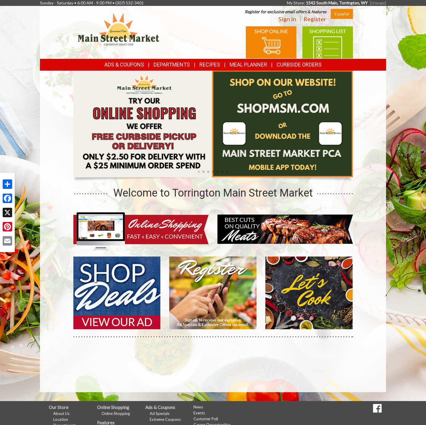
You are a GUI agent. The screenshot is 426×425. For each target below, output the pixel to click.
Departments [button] (172, 64)
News (198, 407)
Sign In (287, 18)
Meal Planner (248, 64)
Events (199, 413)
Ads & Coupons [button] (124, 64)
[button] (199, 172)
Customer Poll (205, 418)
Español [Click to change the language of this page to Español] (342, 13)
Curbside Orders (299, 64)
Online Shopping (115, 413)
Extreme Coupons (165, 419)
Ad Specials (160, 413)
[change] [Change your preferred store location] (378, 2)
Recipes (209, 64)
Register (315, 18)
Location (60, 419)
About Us (61, 413)
